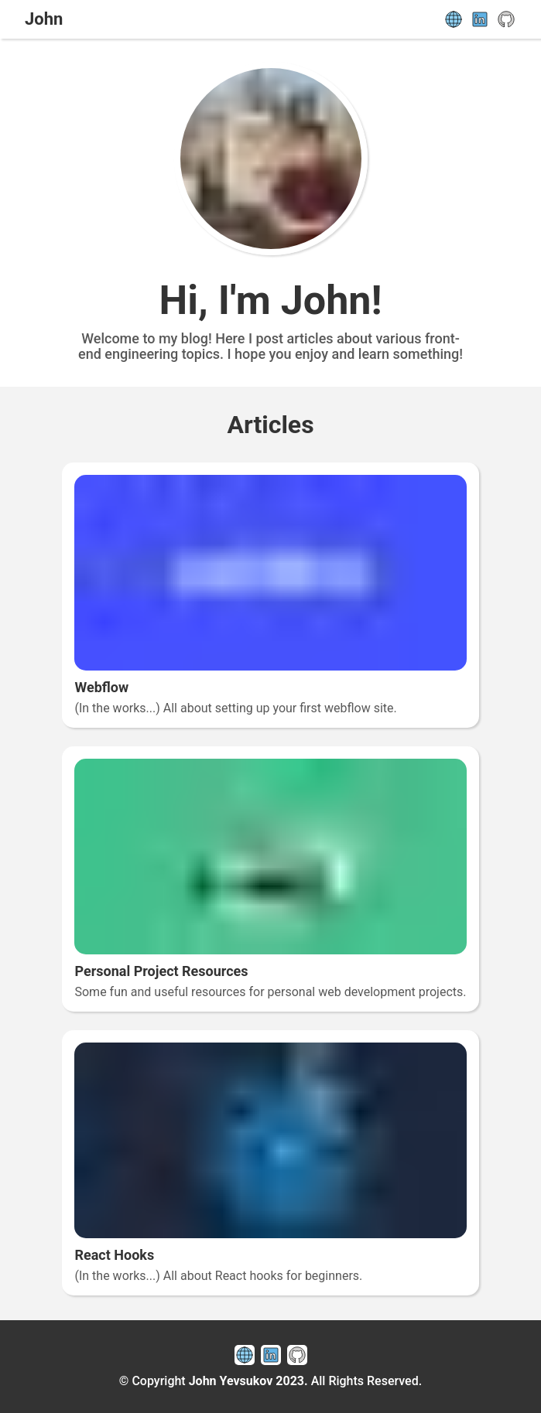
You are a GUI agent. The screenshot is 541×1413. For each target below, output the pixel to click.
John (44, 19)
